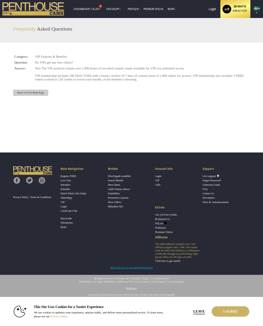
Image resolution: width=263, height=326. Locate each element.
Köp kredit (66, 218)
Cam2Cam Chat (68, 210)
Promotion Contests (118, 197)
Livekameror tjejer (87, 8)
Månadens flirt (115, 206)
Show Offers (114, 202)
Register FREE (68, 176)
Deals (63, 227)
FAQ (205, 189)
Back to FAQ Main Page (30, 92)
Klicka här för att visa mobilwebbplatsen (131, 267)
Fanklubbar (114, 193)
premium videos (153, 9)
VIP (62, 202)
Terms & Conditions (41, 197)
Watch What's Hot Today (73, 193)
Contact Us (208, 193)
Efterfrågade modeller (119, 176)
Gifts (157, 184)
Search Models (116, 180)
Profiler (133, 9)
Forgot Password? (212, 180)
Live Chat (65, 180)
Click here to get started (167, 260)
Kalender (65, 189)
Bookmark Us (162, 219)
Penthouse (160, 227)
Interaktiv (65, 184)
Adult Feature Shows (119, 189)
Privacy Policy (20, 197)
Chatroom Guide (211, 184)
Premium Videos (164, 232)
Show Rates (114, 184)
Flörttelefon (66, 222)
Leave (192, 311)
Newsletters (209, 197)
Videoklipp (112, 9)
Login (212, 9)
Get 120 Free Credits (166, 214)
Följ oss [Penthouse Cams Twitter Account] (161, 223)
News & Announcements (216, 202)
